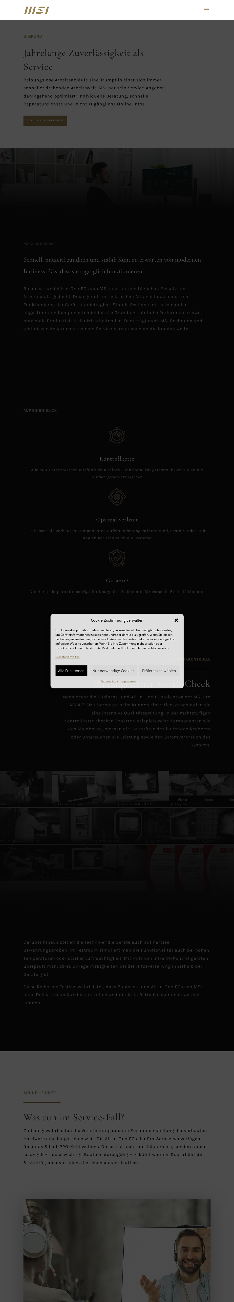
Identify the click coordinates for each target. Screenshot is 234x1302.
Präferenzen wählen (159, 670)
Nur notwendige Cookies (113, 670)
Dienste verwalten (67, 657)
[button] (176, 620)
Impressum (128, 681)
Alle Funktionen (71, 670)
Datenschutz (109, 681)
